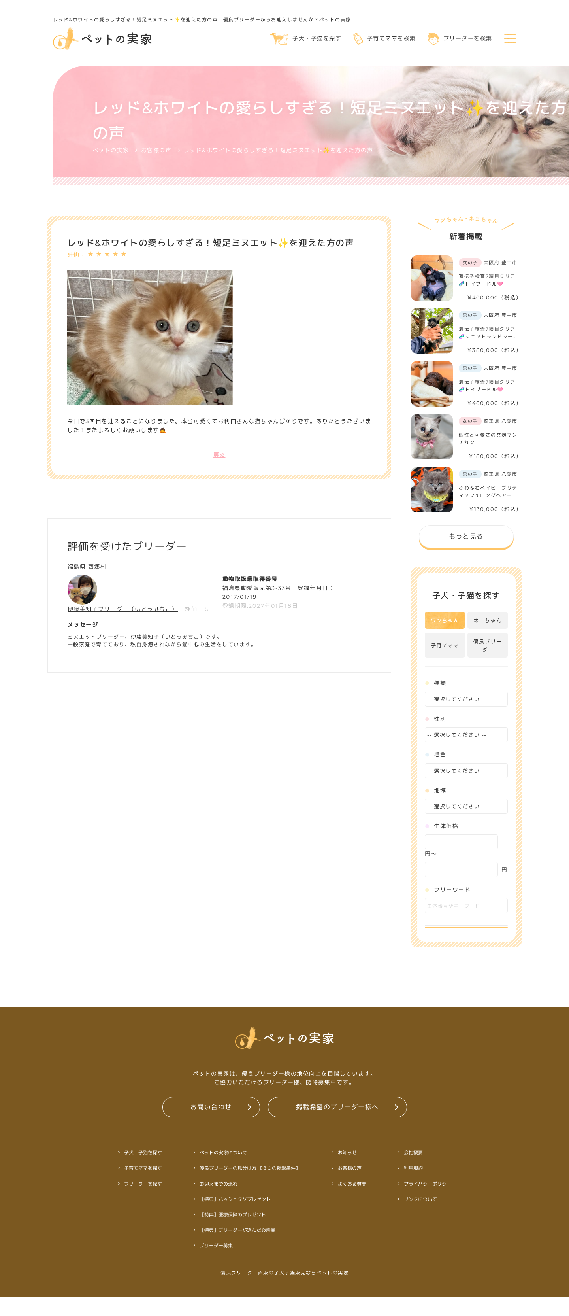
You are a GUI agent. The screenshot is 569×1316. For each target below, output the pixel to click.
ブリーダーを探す (143, 1203)
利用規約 (412, 1187)
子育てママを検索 (384, 39)
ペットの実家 (110, 150)
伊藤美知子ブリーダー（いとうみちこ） (123, 609)
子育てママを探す (143, 1187)
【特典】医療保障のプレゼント (232, 1234)
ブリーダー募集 (215, 1265)
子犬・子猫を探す (305, 39)
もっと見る (466, 536)
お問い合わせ (211, 1126)
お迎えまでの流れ (218, 1203)
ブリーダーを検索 (460, 39)
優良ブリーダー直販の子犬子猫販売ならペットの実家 (284, 1292)
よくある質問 (351, 1203)
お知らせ (346, 1172)
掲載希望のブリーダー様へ (337, 1126)
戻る (219, 454)
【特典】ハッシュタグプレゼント (234, 1218)
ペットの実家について (223, 1172)
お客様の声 (156, 150)
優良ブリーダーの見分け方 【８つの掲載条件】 (249, 1187)
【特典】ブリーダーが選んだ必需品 (237, 1249)
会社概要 (412, 1172)
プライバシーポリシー (427, 1203)
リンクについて (420, 1218)
